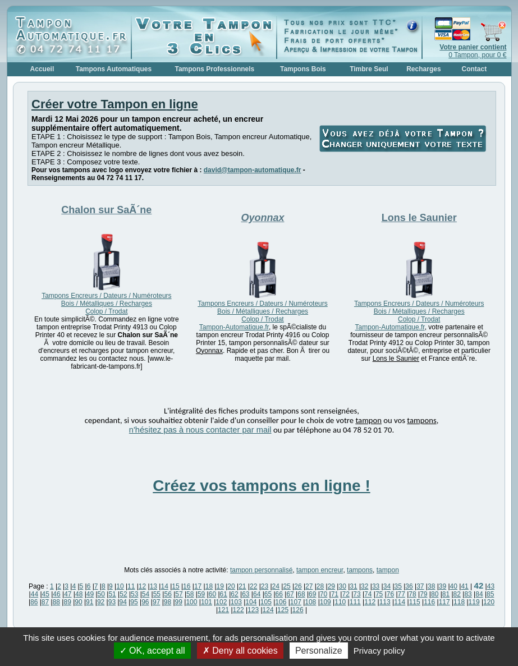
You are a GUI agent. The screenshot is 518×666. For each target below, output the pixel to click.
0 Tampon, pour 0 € (472, 51)
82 (457, 594)
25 (286, 586)
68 (301, 594)
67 (290, 594)
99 (178, 602)
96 (145, 602)
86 (34, 602)
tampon (388, 570)
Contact (474, 69)
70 (323, 594)
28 (320, 586)
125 (282, 610)
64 (256, 594)
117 (444, 602)
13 (153, 586)
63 (245, 594)
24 (275, 586)
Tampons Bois (303, 69)
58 (190, 594)
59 (201, 594)
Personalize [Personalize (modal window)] (318, 650)
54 (145, 594)
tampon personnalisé (261, 570)
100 (191, 602)
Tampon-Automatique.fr (234, 327)
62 (234, 594)
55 (157, 594)
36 (408, 586)
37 (420, 586)
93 (112, 602)
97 (156, 602)
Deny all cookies (240, 650)
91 (89, 602)
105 (266, 602)
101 (206, 602)
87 (45, 602)
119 (474, 602)
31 (353, 586)
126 (298, 610)
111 (355, 602)
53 (134, 594)
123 (253, 610)
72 (345, 594)
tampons (360, 570)
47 (67, 594)
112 (369, 602)
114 (399, 602)
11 (131, 586)
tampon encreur (319, 570)
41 (464, 586)
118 (459, 602)
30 (342, 586)
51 (112, 594)
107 (295, 602)
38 (431, 586)
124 (268, 610)
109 (325, 602)
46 (56, 594)
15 (175, 586)
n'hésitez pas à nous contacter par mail (200, 429)
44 (34, 594)
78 (412, 594)
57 (178, 594)
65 (268, 594)
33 (375, 586)
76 (390, 594)
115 (414, 602)
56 (167, 594)
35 (398, 586)
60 (212, 594)
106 (280, 602)
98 (167, 602)
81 (446, 594)
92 (100, 602)
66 (279, 594)
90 (78, 602)
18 (209, 586)
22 (253, 586)
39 (442, 586)
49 (90, 594)
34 (387, 586)
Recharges (423, 69)
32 (364, 586)
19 (220, 586)
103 (236, 602)
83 (467, 594)
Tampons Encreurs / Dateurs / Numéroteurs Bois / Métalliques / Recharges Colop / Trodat (106, 303)
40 (453, 586)
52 (123, 594)
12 (142, 586)
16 (186, 586)
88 (56, 602)
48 (78, 594)
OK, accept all (152, 650)
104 (250, 602)
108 (310, 602)
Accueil (42, 69)
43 (490, 586)
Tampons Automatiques (114, 69)
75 (379, 594)
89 (67, 602)
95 (133, 602)
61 (223, 594)
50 (101, 594)
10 (119, 586)
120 (488, 602)
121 (223, 610)
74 (368, 594)
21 (242, 586)
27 (309, 586)
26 (297, 586)
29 (331, 586)
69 (312, 594)
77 (401, 594)
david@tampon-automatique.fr (252, 170)
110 (340, 602)
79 (423, 594)
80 (434, 594)
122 (238, 610)
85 (490, 594)
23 (264, 586)
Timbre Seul (369, 69)
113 (385, 602)
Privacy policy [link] (379, 650)
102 (221, 602)
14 (164, 586)
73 (356, 594)
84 (479, 594)
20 (231, 586)
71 (334, 594)
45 (45, 594)
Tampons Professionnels (214, 69)
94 (123, 602)
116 (429, 602)
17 (197, 586)
